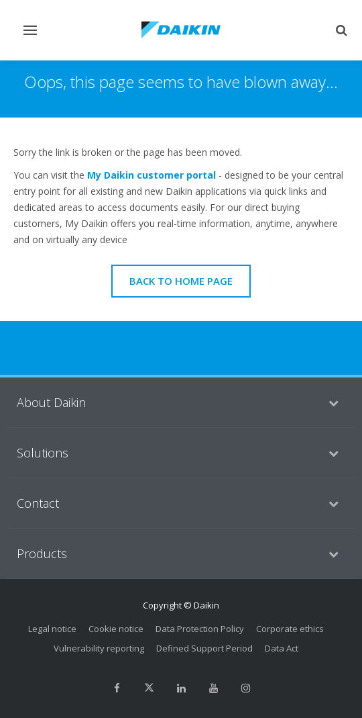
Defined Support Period (204, 648)
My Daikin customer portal (151, 175)
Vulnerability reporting (99, 648)
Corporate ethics (290, 629)
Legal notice (52, 629)
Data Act (281, 648)
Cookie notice (115, 629)
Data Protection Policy (200, 629)
